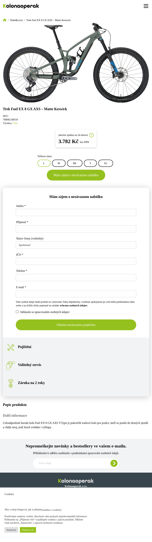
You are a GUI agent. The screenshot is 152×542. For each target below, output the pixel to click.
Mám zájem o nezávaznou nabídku (76, 175)
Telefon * (21, 270)
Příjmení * (22, 222)
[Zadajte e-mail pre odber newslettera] (76, 463)
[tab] (76, 404)
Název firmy (29, 238)
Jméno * (21, 205)
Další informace (15, 415)
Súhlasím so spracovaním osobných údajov (43, 312)
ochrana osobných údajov (73, 305)
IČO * (19, 254)
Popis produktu (15, 405)
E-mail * (21, 287)
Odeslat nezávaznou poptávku (76, 325)
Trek (15, 123)
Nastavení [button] (11, 530)
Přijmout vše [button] (28, 530)
